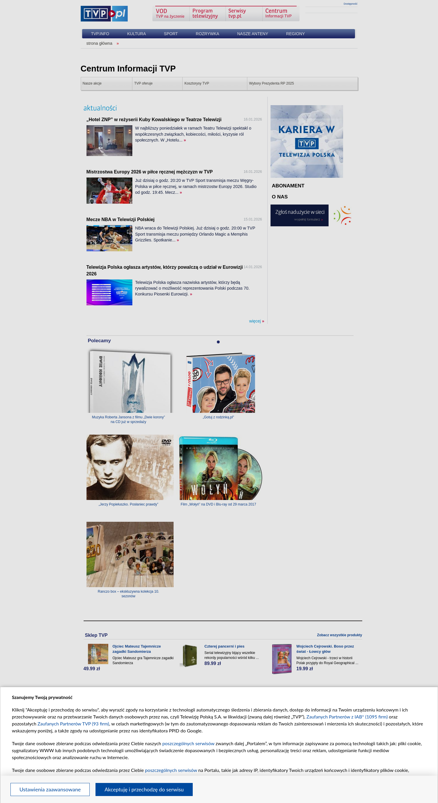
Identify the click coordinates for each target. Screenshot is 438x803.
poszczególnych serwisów (188, 743)
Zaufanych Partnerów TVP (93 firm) (73, 723)
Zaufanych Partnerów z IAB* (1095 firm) (347, 716)
